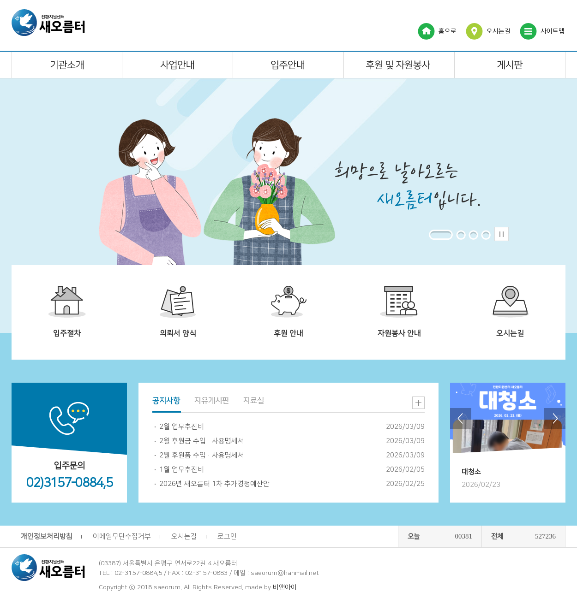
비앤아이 (285, 587)
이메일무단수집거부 (122, 536)
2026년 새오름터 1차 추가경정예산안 (214, 484)
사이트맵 (553, 31)
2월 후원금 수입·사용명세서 (201, 441)
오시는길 (499, 31)
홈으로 (448, 31)
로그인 (227, 536)
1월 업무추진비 (181, 470)
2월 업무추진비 (181, 427)
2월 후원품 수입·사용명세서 (201, 455)
